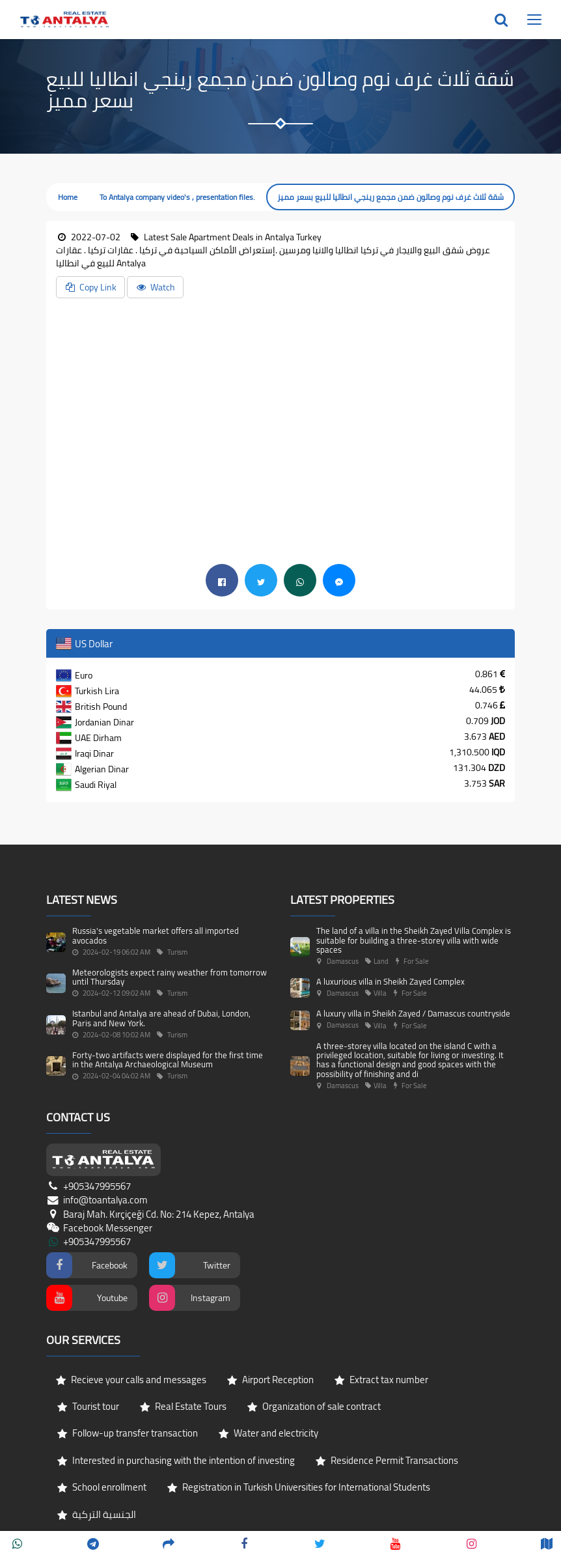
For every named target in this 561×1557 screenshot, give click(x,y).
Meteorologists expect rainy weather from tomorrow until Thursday (169, 976)
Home (67, 196)
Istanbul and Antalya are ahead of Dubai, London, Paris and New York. (161, 1017)
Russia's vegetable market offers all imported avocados (155, 935)
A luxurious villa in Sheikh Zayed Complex (390, 981)
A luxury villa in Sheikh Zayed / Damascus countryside (413, 1013)
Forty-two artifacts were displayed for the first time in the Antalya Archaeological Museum (167, 1059)
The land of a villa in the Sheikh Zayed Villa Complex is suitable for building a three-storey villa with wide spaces (413, 940)
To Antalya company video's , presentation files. (177, 196)
